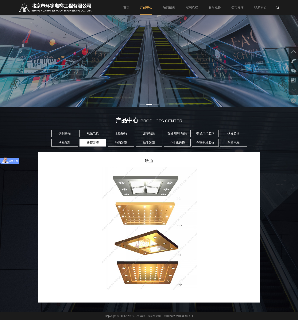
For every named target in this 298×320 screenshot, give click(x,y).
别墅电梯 (233, 142)
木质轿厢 (121, 133)
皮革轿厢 (149, 133)
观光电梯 (93, 133)
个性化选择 (177, 142)
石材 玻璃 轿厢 (177, 133)
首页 (126, 7)
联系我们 (260, 7)
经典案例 (169, 7)
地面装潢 (121, 142)
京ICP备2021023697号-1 (178, 316)
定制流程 (192, 7)
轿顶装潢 (93, 142)
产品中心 (146, 7)
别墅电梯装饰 (205, 142)
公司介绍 (237, 7)
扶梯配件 (65, 142)
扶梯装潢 (233, 133)
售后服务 (215, 7)
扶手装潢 (149, 142)
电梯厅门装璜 (205, 133)
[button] (142, 104)
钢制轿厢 (65, 133)
